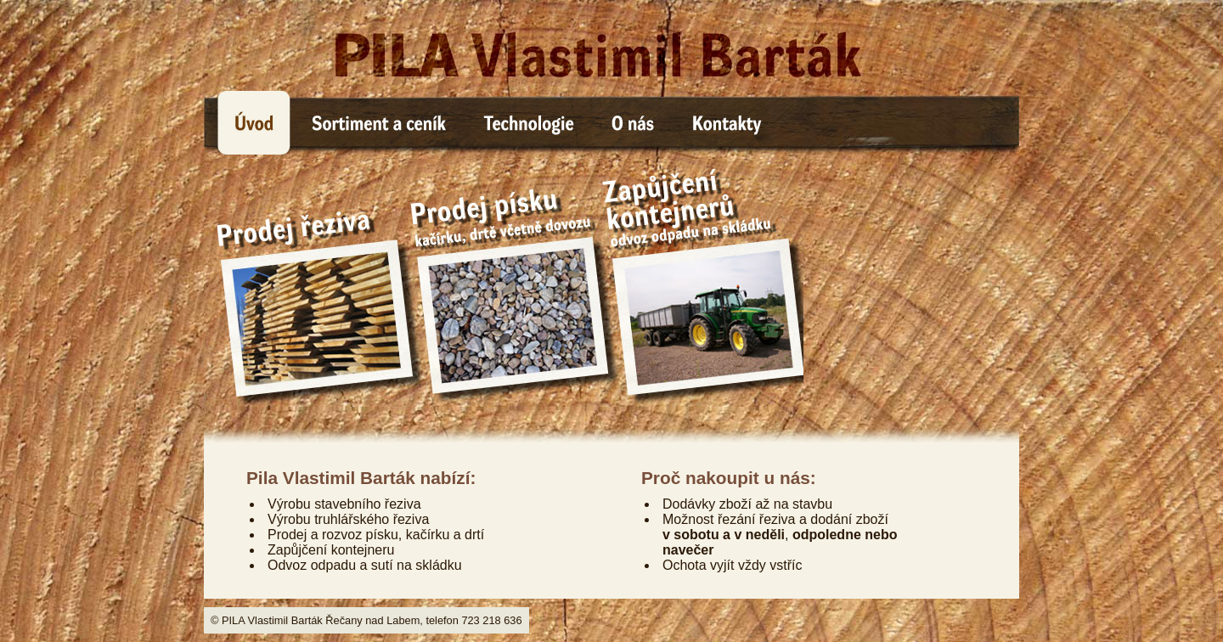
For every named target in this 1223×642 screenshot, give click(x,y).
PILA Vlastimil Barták (611, 45)
